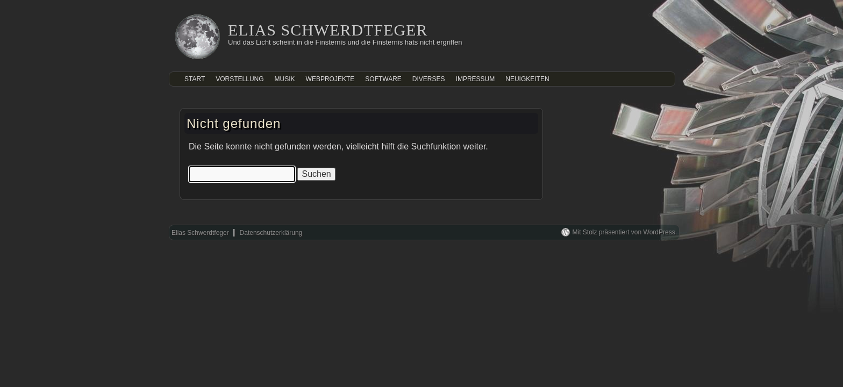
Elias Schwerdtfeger (328, 30)
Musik (285, 79)
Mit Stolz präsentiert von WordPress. (624, 232)
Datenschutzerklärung (271, 232)
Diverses (428, 79)
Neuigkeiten (527, 79)
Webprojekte (330, 79)
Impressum (475, 79)
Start (194, 79)
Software (383, 79)
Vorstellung (239, 79)
